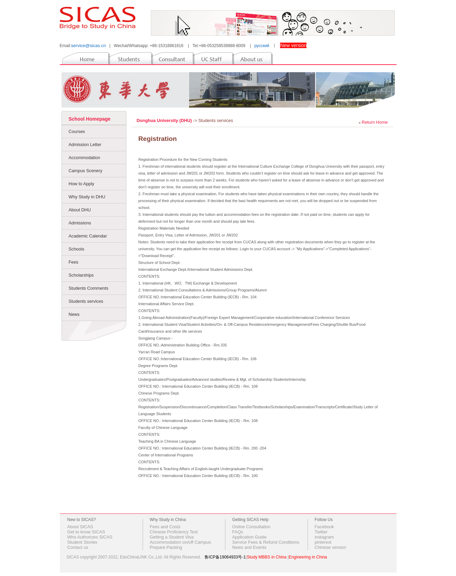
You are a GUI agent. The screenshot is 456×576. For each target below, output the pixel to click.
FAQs (237, 531)
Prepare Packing (166, 547)
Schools (77, 249)
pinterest (323, 542)
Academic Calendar (88, 236)
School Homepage (90, 119)
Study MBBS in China (266, 557)
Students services (86, 301)
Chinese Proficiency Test (174, 531)
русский (261, 45)
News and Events (249, 547)
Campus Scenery (85, 170)
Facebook (324, 526)
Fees (73, 262)
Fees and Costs (165, 526)
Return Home (375, 122)
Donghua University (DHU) (165, 120)
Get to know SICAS (86, 531)
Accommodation (84, 157)
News (74, 314)
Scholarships (81, 275)
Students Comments (89, 288)
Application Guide (249, 537)
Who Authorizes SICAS (90, 537)
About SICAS (80, 526)
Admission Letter (85, 144)
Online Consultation (251, 526)
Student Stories (82, 542)
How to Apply (81, 183)
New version (293, 45)
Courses (77, 131)
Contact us (77, 547)
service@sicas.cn (88, 45)
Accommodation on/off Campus (180, 542)
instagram (324, 537)
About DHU (80, 209)
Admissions (80, 222)
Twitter (321, 531)
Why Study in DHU (87, 196)
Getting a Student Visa (172, 537)
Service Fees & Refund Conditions (266, 542)
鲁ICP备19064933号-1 (225, 557)
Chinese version (330, 547)
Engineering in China (308, 557)
